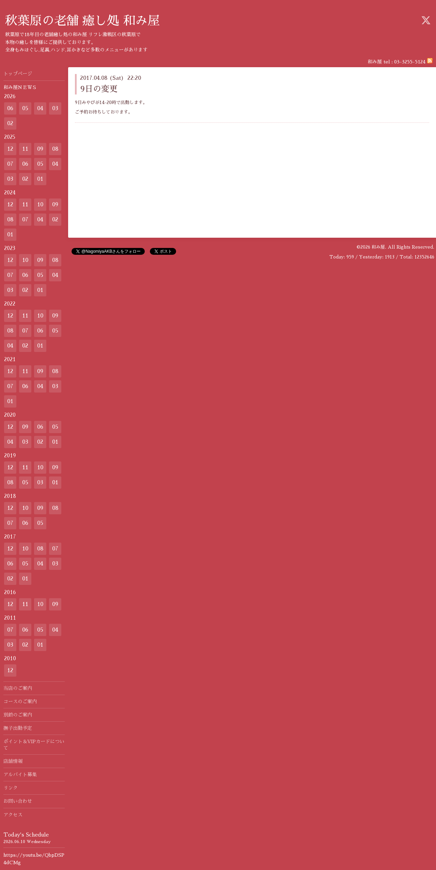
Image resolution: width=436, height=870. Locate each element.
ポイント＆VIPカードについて (33, 744)
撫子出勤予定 (17, 728)
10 (40, 204)
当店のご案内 (20, 688)
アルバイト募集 (20, 774)
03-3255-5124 (409, 61)
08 (55, 149)
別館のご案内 (17, 714)
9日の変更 (99, 89)
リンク (10, 787)
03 (55, 108)
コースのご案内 (20, 701)
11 (25, 149)
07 (10, 164)
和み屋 (378, 247)
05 (25, 108)
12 (10, 149)
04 (40, 108)
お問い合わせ (17, 801)
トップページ (17, 73)
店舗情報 (12, 761)
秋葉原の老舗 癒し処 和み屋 (82, 21)
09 (40, 149)
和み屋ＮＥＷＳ (20, 87)
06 (10, 108)
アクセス (12, 814)
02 (10, 123)
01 (40, 179)
